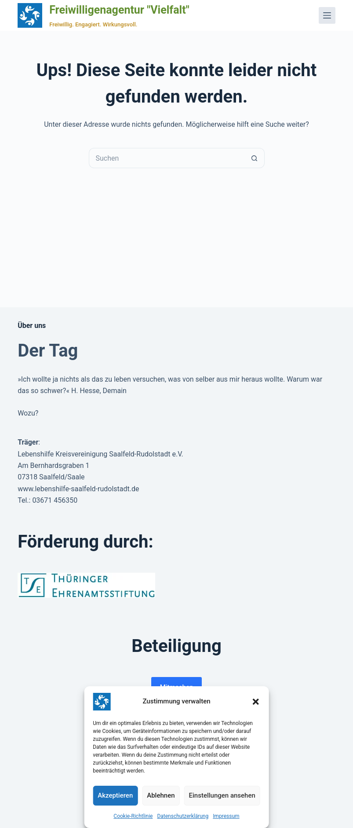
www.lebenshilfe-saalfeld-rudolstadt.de (78, 489)
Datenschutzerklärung (182, 816)
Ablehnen (161, 795)
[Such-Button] (254, 158)
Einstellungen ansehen (222, 795)
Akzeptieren (115, 795)
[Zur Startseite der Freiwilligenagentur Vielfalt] (30, 15)
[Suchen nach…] (166, 158)
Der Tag (48, 350)
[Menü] (327, 15)
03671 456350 (54, 500)
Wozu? (28, 413)
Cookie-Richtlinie (133, 816)
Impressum (226, 816)
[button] (255, 701)
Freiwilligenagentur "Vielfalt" (119, 10)
